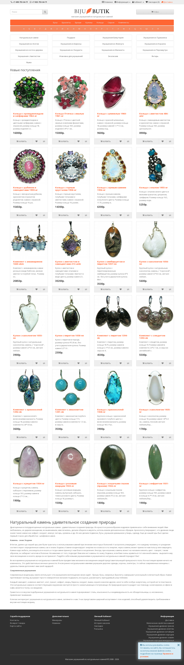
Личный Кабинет (102, 620)
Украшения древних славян (161, 637)
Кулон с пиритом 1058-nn (69, 335)
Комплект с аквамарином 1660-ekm (27, 262)
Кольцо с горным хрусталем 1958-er (65, 188)
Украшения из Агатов (29, 44)
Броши (78, 22)
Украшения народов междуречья (158, 640)
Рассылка (98, 629)
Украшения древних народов (160, 634)
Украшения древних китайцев (160, 631)
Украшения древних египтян (160, 629)
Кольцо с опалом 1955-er (153, 187)
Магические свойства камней (160, 623)
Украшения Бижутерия (112, 37)
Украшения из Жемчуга (113, 44)
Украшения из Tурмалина (155, 37)
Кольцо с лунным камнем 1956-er (111, 188)
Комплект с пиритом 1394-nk (112, 336)
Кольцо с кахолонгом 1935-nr (154, 410)
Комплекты (124, 22)
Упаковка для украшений (71, 56)
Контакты (14, 620)
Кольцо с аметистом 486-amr (153, 114)
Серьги (111, 22)
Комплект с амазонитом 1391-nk (69, 410)
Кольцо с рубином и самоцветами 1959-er (25, 188)
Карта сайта (15, 626)
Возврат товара (17, 623)
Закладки (98, 626)
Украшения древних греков (161, 626)
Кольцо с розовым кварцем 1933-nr (65, 484)
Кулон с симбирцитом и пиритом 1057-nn (111, 262)
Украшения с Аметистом (29, 56)
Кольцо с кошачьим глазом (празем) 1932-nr (113, 484)
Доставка (169, 620)
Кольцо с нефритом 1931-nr (154, 484)
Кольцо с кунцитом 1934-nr (28, 483)
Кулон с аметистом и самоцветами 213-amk (68, 262)
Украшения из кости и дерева (29, 50)
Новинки (56, 623)
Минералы (57, 620)
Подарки (71, 37)
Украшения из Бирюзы (71, 44)
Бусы (55, 22)
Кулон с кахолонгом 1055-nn (28, 336)
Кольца (100, 22)
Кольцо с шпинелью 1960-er (112, 114)
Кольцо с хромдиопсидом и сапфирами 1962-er (28, 114)
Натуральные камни (29, 37)
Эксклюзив (113, 56)
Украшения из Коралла (155, 44)
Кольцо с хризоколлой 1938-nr (110, 410)
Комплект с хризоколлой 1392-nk (27, 410)
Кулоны (89, 22)
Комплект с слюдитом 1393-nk (152, 336)
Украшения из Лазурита (71, 50)
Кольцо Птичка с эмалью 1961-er (69, 114)
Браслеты (66, 22)
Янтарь (155, 56)
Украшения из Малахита (113, 50)
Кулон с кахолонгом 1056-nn (154, 262)
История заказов (102, 623)
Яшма (28, 62)
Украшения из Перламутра (155, 50)
